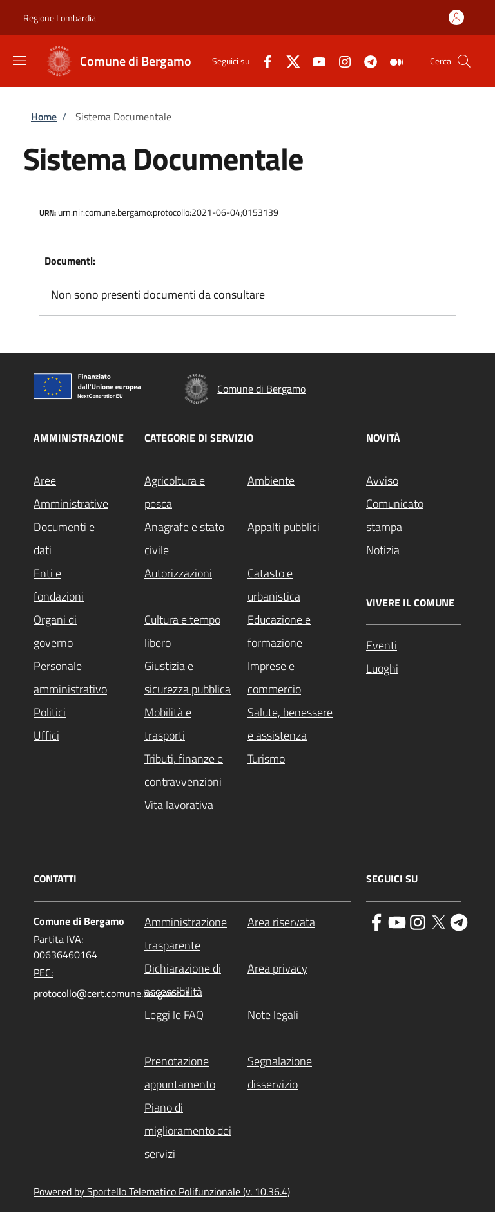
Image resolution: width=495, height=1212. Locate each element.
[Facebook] (262, 61)
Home (44, 116)
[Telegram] (365, 61)
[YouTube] (314, 61)
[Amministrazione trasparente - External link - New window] (196, 934)
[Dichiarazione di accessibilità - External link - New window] (196, 980)
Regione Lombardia (59, 17)
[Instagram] (340, 61)
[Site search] (464, 61)
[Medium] (391, 61)
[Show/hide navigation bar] (19, 60)
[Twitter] (288, 61)
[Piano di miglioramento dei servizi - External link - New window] (196, 1131)
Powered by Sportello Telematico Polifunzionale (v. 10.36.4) (162, 1191)
